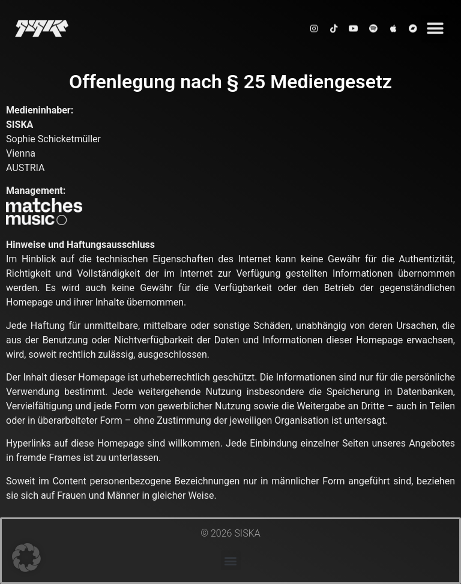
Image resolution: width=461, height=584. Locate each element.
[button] (434, 24)
